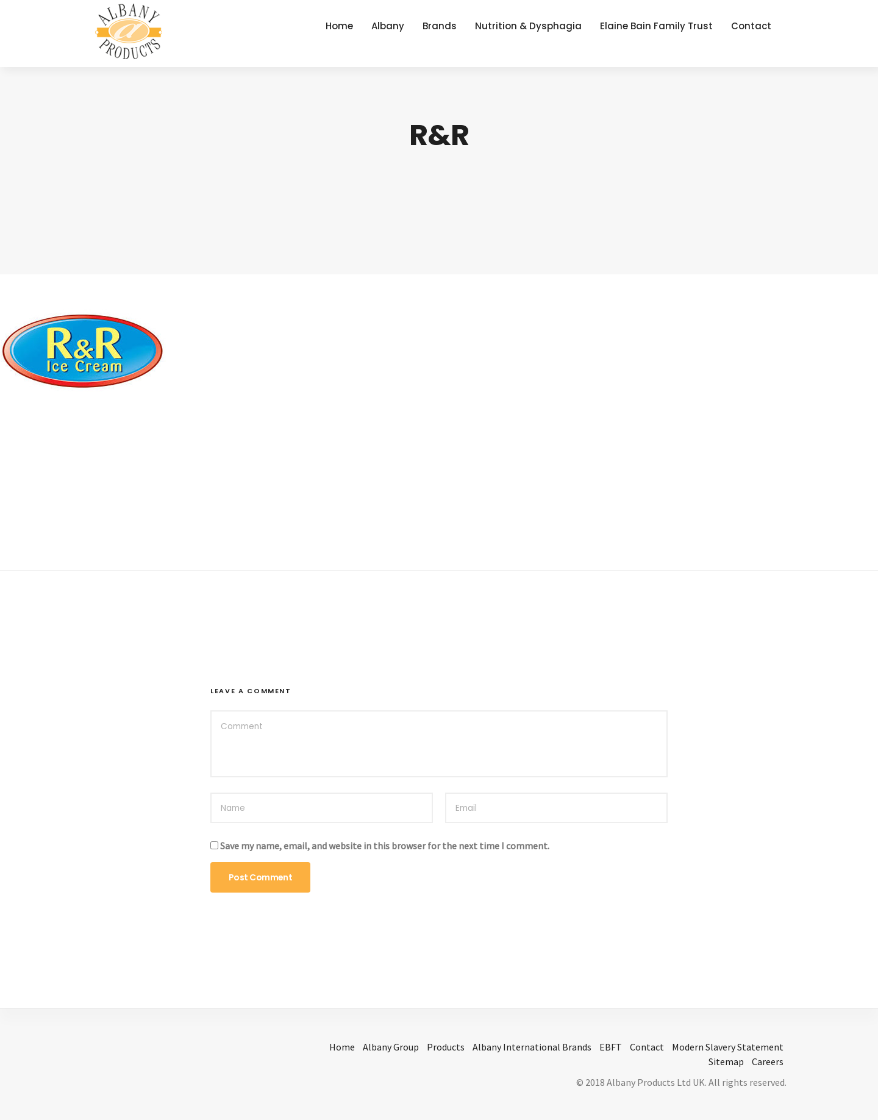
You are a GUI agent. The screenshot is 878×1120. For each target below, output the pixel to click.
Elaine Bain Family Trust (656, 26)
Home (339, 26)
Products (446, 1047)
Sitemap (726, 1061)
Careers (767, 1061)
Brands (440, 26)
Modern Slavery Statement (727, 1047)
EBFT (610, 1047)
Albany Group (391, 1047)
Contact (751, 26)
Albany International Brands (532, 1047)
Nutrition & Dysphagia (528, 26)
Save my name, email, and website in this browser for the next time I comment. (384, 846)
